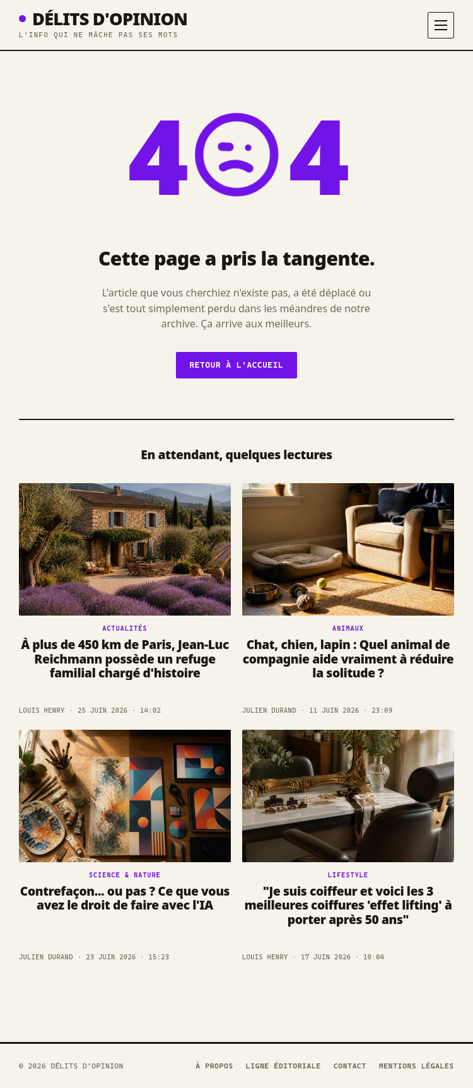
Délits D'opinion (103, 18)
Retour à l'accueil (237, 365)
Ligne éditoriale (283, 1066)
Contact (350, 1066)
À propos (214, 1066)
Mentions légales (416, 1066)
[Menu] (441, 25)
